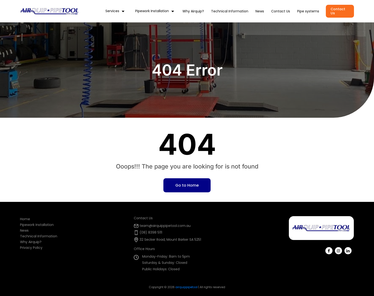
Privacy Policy (31, 247)
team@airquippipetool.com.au (165, 225)
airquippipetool (186, 287)
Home (25, 219)
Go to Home (187, 185)
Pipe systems (308, 11)
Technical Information (229, 11)
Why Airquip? (193, 11)
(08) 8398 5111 (151, 232)
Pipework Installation (152, 11)
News (259, 11)
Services (112, 11)
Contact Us (280, 11)
